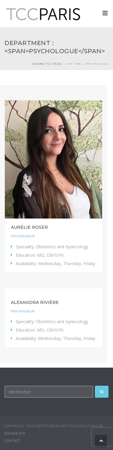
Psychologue (23, 236)
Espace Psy (15, 433)
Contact (12, 441)
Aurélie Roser (29, 227)
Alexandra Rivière (35, 302)
